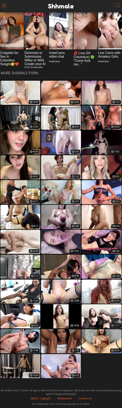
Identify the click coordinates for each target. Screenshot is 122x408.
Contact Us (85, 398)
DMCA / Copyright (41, 398)
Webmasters (64, 398)
